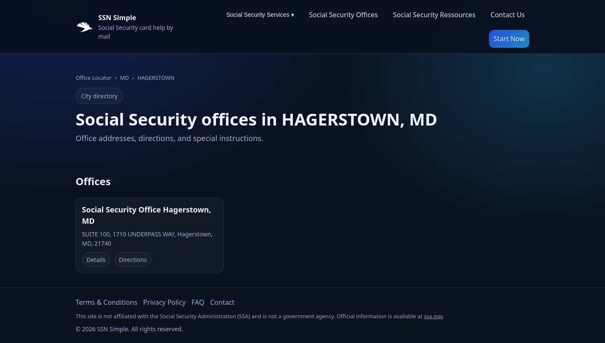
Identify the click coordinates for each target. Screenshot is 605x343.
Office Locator (94, 77)
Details (96, 260)
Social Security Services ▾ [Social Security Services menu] (260, 14)
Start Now (509, 38)
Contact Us (508, 14)
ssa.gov (433, 316)
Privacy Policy (164, 302)
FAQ (198, 302)
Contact (222, 302)
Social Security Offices (343, 14)
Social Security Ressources (434, 14)
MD (124, 77)
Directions (133, 260)
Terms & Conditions (106, 302)
